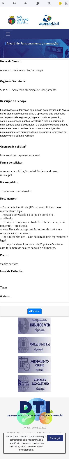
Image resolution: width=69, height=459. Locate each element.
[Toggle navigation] (8, 34)
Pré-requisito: (9, 182)
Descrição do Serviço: (13, 101)
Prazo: (4, 255)
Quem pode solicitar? (13, 146)
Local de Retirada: (11, 271)
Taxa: (3, 287)
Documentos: (8, 198)
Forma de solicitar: (11, 162)
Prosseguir (55, 438)
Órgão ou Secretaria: (13, 81)
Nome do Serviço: (11, 61)
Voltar (34, 311)
